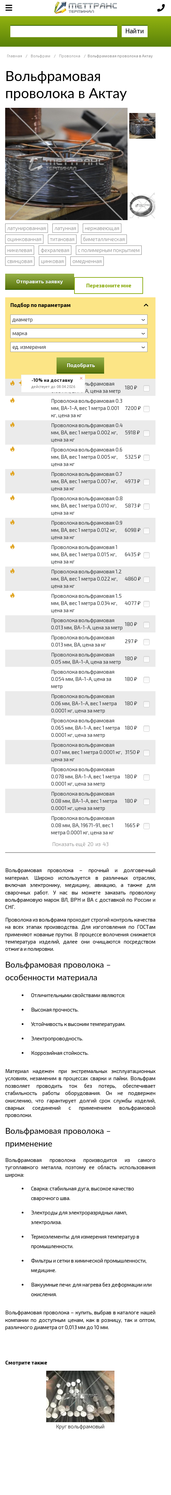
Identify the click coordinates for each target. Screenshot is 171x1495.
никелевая (19, 250)
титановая (62, 239)
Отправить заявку (39, 281)
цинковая (52, 261)
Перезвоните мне (108, 285)
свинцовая (19, 261)
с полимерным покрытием (109, 250)
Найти (134, 31)
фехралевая (55, 250)
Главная (14, 56)
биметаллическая (104, 239)
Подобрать (81, 365)
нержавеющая (102, 228)
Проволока (69, 56)
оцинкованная (24, 239)
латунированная (26, 228)
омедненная (87, 261)
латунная (65, 228)
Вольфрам (40, 56)
